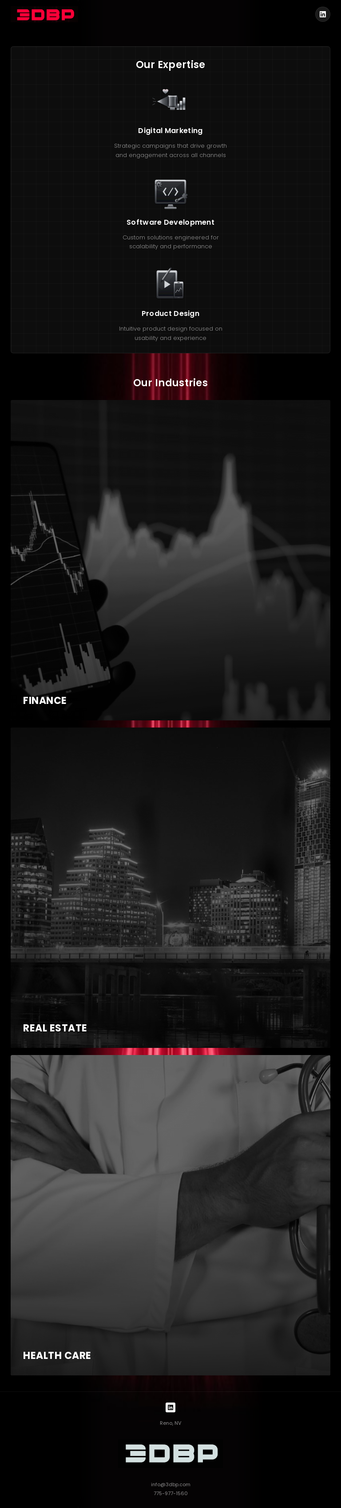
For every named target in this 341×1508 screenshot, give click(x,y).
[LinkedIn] (322, 14)
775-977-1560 (171, 1493)
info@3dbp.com (170, 1484)
